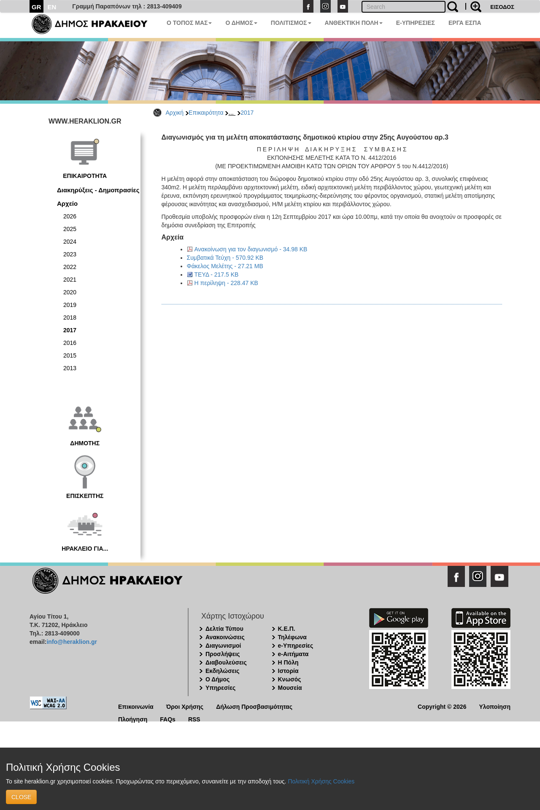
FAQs (168, 718)
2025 (69, 229)
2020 (69, 292)
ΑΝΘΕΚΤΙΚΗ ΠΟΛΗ (354, 22)
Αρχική (175, 112)
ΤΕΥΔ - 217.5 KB (216, 274)
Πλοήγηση (132, 718)
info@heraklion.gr (71, 641)
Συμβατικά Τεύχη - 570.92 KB (225, 257)
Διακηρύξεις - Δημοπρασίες (98, 190)
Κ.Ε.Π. (286, 628)
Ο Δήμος (217, 679)
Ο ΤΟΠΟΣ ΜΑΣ (189, 22)
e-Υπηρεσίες (295, 645)
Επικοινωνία (136, 706)
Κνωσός (289, 679)
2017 (247, 112)
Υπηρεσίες (220, 687)
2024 (69, 241)
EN (52, 7)
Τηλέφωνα (292, 637)
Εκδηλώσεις (222, 670)
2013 (69, 368)
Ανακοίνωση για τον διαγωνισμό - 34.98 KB (251, 249)
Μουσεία (290, 687)
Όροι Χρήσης (185, 706)
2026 (69, 216)
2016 (69, 342)
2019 (69, 304)
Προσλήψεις (222, 654)
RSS (194, 718)
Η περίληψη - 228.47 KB (226, 283)
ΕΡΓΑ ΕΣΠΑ (464, 22)
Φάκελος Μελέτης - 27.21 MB (225, 266)
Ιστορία (288, 670)
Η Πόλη (288, 662)
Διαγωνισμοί (223, 645)
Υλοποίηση (494, 706)
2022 (69, 267)
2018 (69, 317)
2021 (69, 279)
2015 (69, 355)
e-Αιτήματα (293, 654)
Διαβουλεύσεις (226, 662)
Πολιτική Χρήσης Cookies (321, 781)
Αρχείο (67, 203)
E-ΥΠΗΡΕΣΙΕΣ (415, 22)
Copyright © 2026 (442, 706)
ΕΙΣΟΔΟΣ (502, 7)
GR (36, 7)
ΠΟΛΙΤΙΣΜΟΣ (291, 22)
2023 (69, 254)
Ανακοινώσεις (225, 637)
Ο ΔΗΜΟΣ (241, 22)
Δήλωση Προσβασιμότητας (254, 706)
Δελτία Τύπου (224, 628)
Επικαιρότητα (206, 112)
